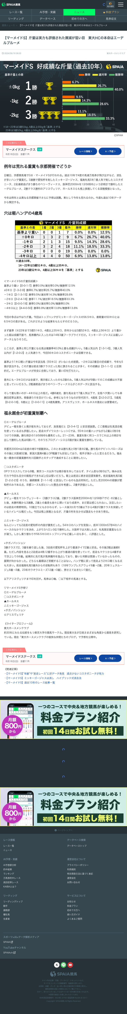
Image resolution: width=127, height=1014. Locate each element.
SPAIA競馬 (60, 1001)
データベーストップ (76, 846)
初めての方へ (79, 18)
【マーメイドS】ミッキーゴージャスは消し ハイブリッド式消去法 (43, 678)
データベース (48, 18)
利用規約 (71, 869)
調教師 (6, 910)
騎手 (5, 906)
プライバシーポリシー (78, 865)
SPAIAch (9, 953)
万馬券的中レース (12, 878)
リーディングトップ (13, 902)
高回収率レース (10, 882)
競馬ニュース (9, 25)
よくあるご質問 (74, 919)
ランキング (8, 874)
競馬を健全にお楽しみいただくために (63, 994)
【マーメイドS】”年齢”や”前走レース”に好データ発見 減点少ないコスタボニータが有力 (55, 673)
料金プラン (72, 906)
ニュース (79, 12)
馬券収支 (111, 18)
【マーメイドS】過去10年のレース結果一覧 (30, 682)
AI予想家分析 (9, 865)
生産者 (6, 919)
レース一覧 (15, 12)
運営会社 (71, 878)
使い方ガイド (73, 914)
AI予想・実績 (48, 12)
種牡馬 (6, 914)
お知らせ (71, 902)
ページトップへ (63, 830)
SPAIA (8, 942)
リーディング (16, 18)
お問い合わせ (73, 882)
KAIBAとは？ (10, 887)
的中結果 (7, 869)
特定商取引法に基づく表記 (80, 874)
